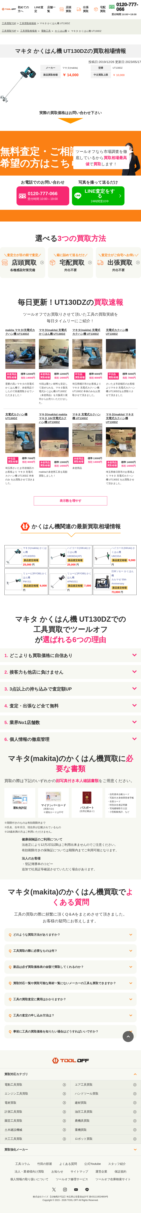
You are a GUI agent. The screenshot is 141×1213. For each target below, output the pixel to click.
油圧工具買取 (105, 1111)
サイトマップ (79, 1171)
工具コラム (22, 1163)
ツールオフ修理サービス (72, 1179)
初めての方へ (23, 9)
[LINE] (87, 1189)
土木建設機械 (35, 1130)
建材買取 (105, 1102)
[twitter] (54, 1189)
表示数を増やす (71, 501)
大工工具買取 (35, 1139)
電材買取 (35, 1102)
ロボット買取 (105, 1139)
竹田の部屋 (44, 1163)
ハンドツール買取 (105, 1093)
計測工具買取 (35, 1111)
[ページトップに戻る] (128, 1036)
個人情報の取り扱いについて (29, 1179)
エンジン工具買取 (35, 1093)
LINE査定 (38, 9)
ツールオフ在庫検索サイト (113, 1179)
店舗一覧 (51, 9)
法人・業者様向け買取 (29, 1171)
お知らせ (57, 1171)
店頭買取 (65, 9)
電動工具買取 (35, 1084)
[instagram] (65, 1189)
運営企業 (101, 1171)
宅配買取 (100, 9)
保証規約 (120, 1171)
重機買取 (105, 1130)
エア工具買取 (105, 1084)
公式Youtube (92, 1163)
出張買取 (82, 9)
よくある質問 (68, 1163)
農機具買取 (105, 1120)
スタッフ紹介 (117, 1163)
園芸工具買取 (35, 1120)
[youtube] (76, 1189)
